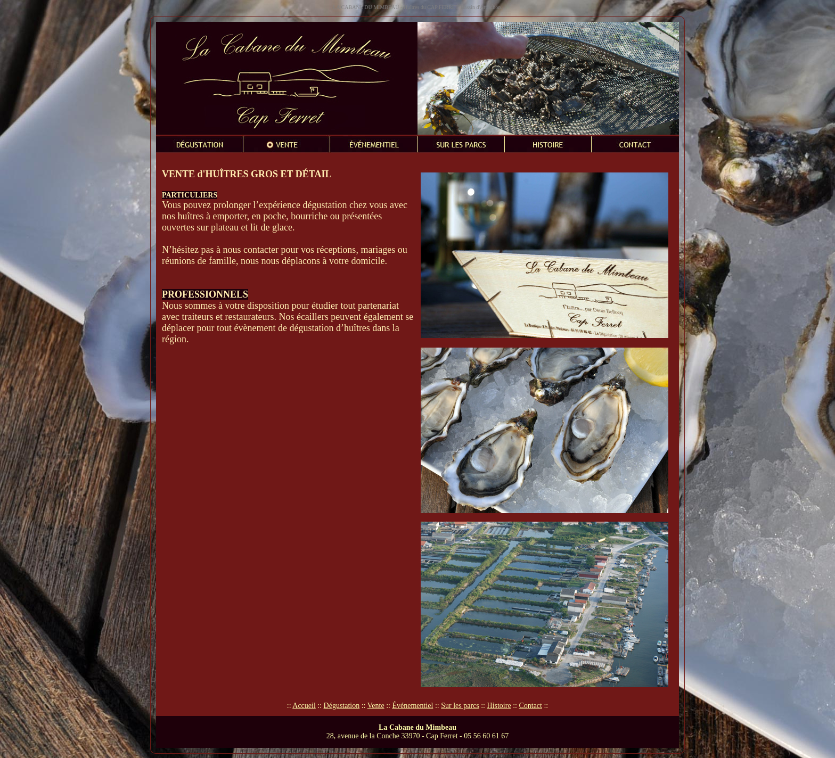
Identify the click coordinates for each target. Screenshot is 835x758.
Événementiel (412, 706)
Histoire (499, 706)
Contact (530, 706)
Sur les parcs (460, 706)
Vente (375, 706)
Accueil (304, 706)
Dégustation (342, 706)
